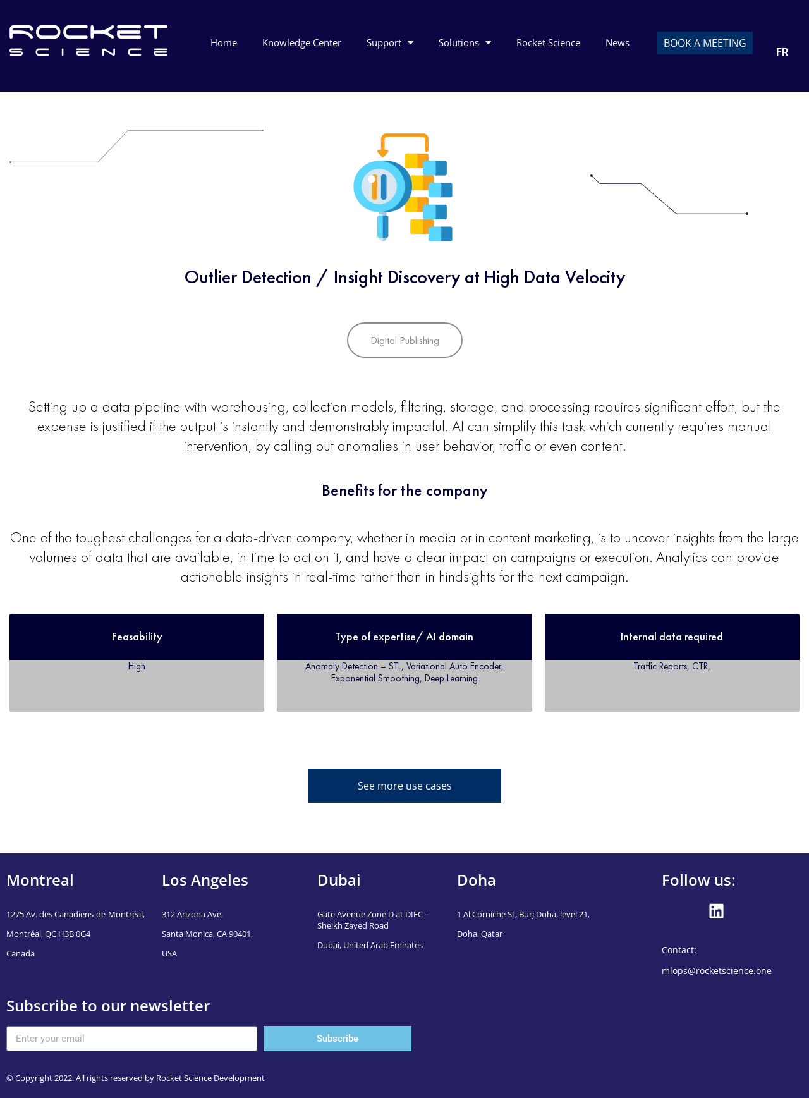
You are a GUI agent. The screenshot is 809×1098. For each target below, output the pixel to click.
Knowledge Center (301, 42)
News (617, 42)
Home (223, 42)
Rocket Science (548, 42)
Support (390, 43)
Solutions (465, 43)
